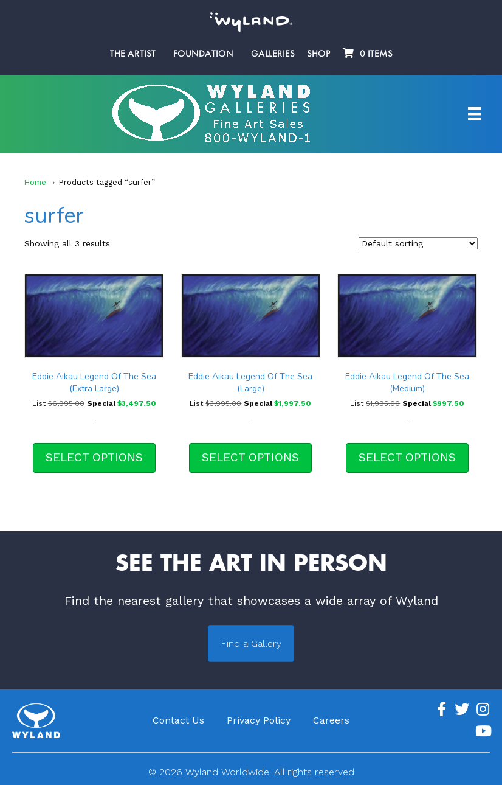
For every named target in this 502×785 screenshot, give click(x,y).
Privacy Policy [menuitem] (259, 720)
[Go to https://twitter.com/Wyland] (462, 709)
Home (35, 182)
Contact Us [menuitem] (178, 720)
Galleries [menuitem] (273, 53)
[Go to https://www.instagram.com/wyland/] (482, 709)
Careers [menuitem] (331, 720)
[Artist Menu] (474, 114)
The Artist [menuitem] (133, 53)
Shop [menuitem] (319, 53)
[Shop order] (418, 243)
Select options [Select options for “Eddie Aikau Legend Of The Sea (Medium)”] (407, 457)
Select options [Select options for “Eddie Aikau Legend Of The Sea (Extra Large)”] (94, 457)
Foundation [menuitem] (203, 53)
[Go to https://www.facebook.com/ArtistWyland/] (441, 709)
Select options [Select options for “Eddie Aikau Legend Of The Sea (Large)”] (250, 457)
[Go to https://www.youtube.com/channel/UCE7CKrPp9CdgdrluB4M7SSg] (482, 731)
